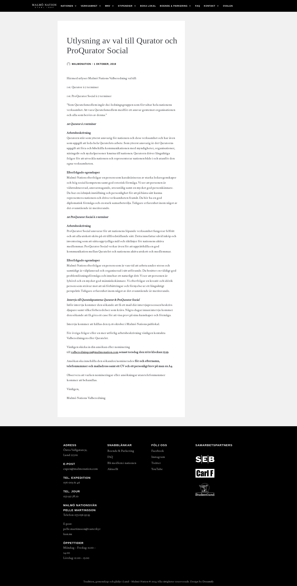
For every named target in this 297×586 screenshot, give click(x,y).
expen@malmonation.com (80, 469)
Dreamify (208, 581)
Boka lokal (148, 6)
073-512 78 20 (70, 496)
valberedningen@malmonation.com (94, 352)
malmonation (81, 64)
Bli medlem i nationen (121, 463)
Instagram (158, 457)
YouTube (157, 469)
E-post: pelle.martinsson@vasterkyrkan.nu (82, 529)
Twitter (156, 463)
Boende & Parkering (120, 451)
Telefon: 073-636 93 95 (76, 515)
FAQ (197, 6)
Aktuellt (112, 469)
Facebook (157, 451)
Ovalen (228, 6)
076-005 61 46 (71, 482)
